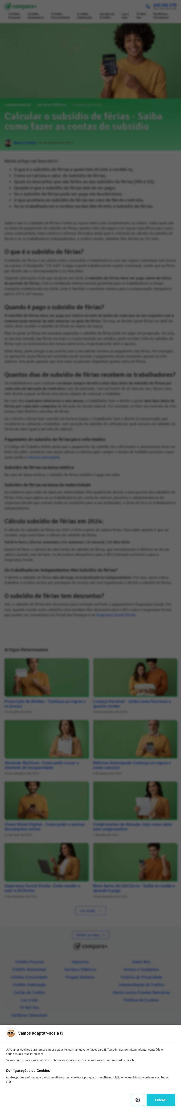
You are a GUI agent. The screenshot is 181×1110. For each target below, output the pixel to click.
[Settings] (138, 1100)
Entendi (161, 1100)
